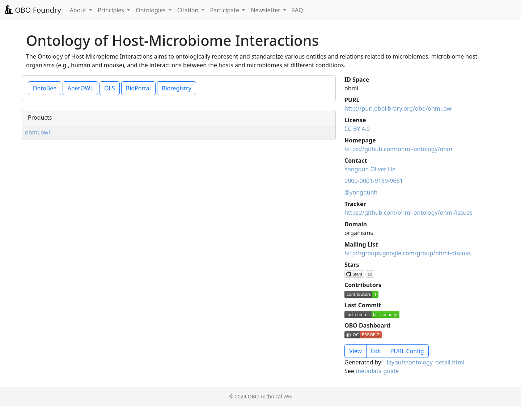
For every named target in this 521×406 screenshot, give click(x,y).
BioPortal (138, 88)
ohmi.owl (37, 132)
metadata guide (377, 371)
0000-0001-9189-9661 (373, 181)
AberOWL (80, 88)
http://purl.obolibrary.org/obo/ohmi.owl (398, 108)
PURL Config (407, 351)
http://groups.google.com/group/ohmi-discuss (407, 253)
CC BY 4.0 (357, 129)
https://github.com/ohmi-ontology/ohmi (399, 149)
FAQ (297, 10)
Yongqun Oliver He (369, 169)
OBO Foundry (32, 10)
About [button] (79, 10)
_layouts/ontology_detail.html (424, 362)
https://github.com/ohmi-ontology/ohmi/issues (408, 213)
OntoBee (44, 88)
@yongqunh (360, 192)
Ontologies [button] (151, 10)
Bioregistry (176, 88)
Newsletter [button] (266, 10)
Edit (376, 351)
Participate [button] (225, 10)
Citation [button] (188, 10)
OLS (109, 88)
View (355, 351)
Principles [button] (112, 10)
